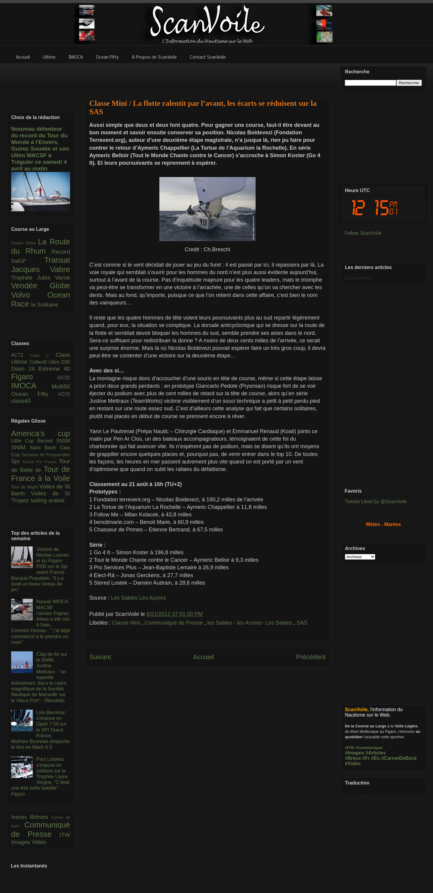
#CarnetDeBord (398, 758)
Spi (16, 461)
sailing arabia (47, 500)
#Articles (376, 752)
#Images (354, 752)
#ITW (349, 747)
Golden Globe (24, 243)
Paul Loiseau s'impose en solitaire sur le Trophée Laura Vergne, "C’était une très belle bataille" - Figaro (40, 776)
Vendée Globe (40, 285)
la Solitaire (44, 304)
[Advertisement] (207, 77)
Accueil (203, 657)
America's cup (40, 433)
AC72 (20, 355)
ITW (65, 835)
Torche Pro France (40, 462)
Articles (20, 817)
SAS (301, 623)
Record (60, 252)
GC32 (63, 377)
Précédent (311, 657)
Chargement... (360, 277)
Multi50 (60, 386)
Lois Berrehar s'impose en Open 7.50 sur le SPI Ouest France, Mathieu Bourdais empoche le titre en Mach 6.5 (40, 730)
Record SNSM (53, 440)
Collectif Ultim (45, 362)
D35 (65, 362)
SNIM (20, 447)
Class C (43, 355)
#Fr (366, 758)
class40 (21, 401)
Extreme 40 (54, 368)
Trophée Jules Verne (40, 277)
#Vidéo (353, 763)
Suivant (100, 657)
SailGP (27, 261)
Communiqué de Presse (174, 623)
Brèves (40, 817)
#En (375, 758)
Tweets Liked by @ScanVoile (376, 501)
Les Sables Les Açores (138, 598)
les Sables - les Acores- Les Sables (250, 623)
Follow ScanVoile (363, 233)
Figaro (34, 376)
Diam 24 (24, 368)
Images (21, 842)
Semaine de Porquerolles (45, 454)
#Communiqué (368, 747)
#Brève (353, 758)
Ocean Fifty (34, 394)
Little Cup (24, 440)
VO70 (64, 394)
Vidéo (39, 842)
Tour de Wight (25, 487)
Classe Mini (127, 623)
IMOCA (31, 385)
